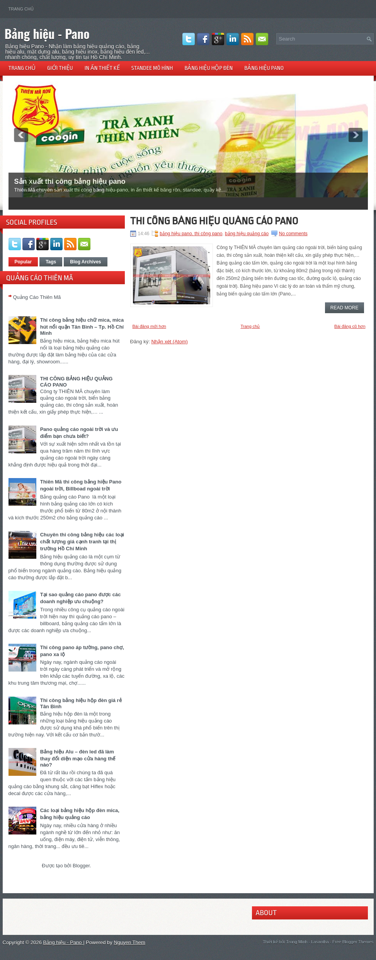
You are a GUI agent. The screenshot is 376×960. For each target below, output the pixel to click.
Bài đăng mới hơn (149, 326)
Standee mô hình (152, 68)
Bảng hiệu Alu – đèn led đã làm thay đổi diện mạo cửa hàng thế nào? (78, 758)
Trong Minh (296, 942)
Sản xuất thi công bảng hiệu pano (70, 181)
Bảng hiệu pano (264, 68)
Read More (344, 307)
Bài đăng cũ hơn (349, 326)
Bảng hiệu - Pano (47, 33)
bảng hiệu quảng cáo (247, 233)
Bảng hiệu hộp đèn (208, 68)
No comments (293, 233)
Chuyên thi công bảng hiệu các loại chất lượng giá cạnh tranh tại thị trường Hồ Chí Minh (82, 541)
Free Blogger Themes (352, 942)
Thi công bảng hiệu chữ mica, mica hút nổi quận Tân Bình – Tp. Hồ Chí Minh (82, 326)
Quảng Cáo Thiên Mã (37, 297)
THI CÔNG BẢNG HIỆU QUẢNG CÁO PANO (214, 220)
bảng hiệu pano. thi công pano (191, 233)
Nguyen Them (129, 942)
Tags (51, 262)
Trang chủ (21, 9)
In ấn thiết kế (102, 68)
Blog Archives (85, 262)
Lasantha (319, 942)
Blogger (81, 865)
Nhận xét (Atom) (169, 341)
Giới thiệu (60, 68)
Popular (23, 262)
